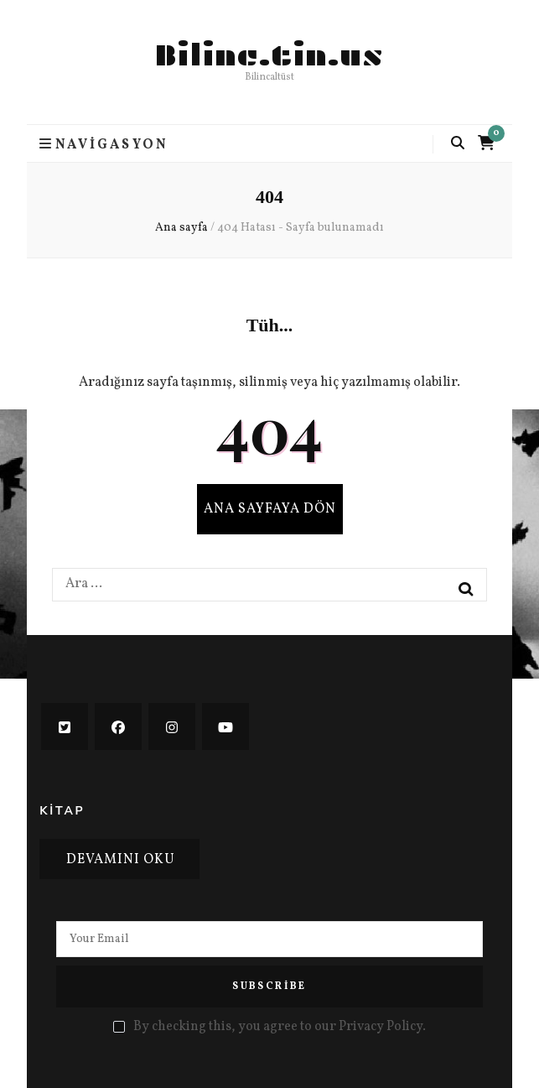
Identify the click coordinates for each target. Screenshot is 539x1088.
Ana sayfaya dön (270, 509)
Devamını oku (120, 860)
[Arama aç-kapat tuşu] (457, 143)
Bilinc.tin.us (269, 55)
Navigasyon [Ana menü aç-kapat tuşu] (103, 144)
